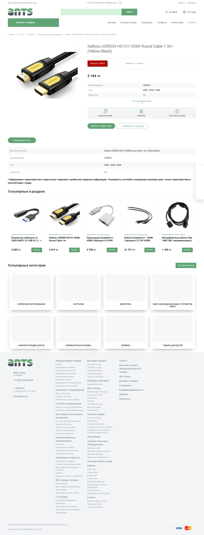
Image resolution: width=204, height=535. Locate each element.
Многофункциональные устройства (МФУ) (172, 305)
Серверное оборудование (31, 304)
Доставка (191, 12)
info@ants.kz (111, 3)
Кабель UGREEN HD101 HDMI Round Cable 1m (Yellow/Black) (64, 240)
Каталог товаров (22, 22)
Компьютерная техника (78, 345)
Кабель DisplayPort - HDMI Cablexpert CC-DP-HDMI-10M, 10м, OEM (138, 240)
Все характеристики (142, 101)
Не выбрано (19, 375)
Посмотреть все (185, 265)
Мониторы (125, 304)
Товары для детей (172, 345)
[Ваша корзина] (200, 170)
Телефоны (162, 22)
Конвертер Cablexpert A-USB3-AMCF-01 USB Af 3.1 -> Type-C (26, 240)
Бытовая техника (129, 22)
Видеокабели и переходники (23, 235)
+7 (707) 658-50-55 (95, 3)
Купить (36, 250)
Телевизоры (146, 22)
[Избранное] (200, 178)
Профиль (173, 12)
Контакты (191, 3)
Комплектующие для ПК (31, 345)
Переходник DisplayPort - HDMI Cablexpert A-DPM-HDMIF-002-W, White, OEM (100, 240)
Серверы (192, 22)
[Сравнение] (200, 187)
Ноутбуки (112, 22)
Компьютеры (177, 22)
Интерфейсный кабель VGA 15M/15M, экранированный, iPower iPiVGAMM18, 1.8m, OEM (177, 241)
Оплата (181, 3)
